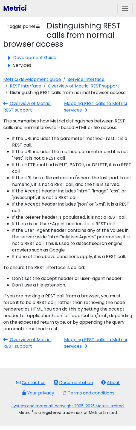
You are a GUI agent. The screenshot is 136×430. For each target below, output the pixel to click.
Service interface (86, 79)
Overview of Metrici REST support (83, 86)
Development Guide (34, 57)
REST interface (25, 86)
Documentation (73, 382)
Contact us (30, 382)
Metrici (15, 8)
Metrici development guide (32, 79)
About (110, 382)
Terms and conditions (88, 393)
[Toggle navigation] (125, 8)
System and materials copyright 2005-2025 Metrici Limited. (68, 406)
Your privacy (38, 393)
